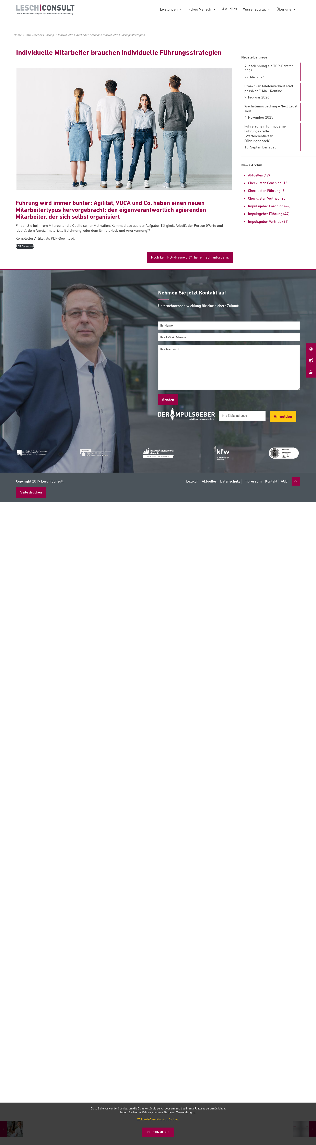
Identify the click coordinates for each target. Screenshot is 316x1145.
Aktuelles (229, 9)
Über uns (286, 9)
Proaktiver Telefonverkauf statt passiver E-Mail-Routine (268, 88)
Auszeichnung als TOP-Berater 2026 (268, 68)
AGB (284, 481)
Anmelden (283, 416)
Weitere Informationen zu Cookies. (158, 1119)
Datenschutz (230, 481)
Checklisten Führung (264, 190)
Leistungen (171, 9)
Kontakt (271, 481)
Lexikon (192, 481)
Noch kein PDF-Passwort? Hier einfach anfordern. (190, 257)
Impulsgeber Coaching (265, 206)
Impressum (253, 481)
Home (18, 35)
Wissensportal (257, 9)
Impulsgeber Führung (39, 35)
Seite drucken (31, 492)
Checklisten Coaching (265, 183)
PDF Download (25, 246)
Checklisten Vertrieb (264, 198)
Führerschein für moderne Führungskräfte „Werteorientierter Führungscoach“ (265, 133)
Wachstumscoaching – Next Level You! (270, 108)
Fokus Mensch (202, 9)
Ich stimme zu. (158, 1132)
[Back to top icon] (296, 481)
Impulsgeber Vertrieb (264, 221)
